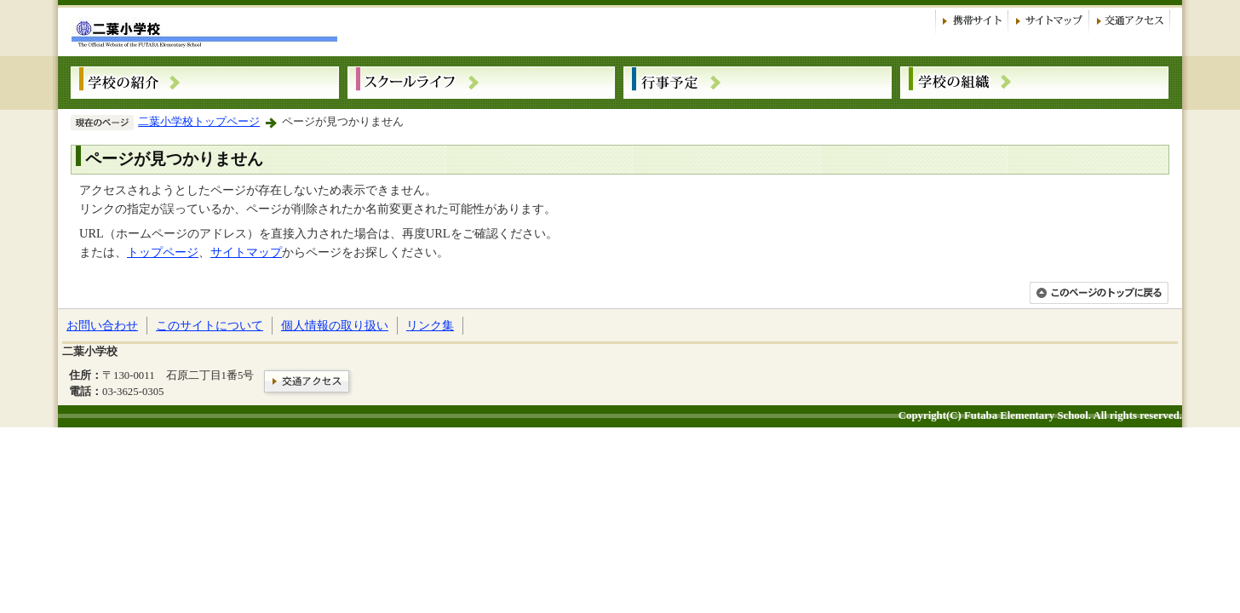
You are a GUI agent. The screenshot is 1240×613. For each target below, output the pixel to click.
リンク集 (430, 325)
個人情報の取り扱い (334, 325)
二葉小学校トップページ (199, 122)
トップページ (162, 252)
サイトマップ (246, 252)
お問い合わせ (102, 325)
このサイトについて (209, 325)
